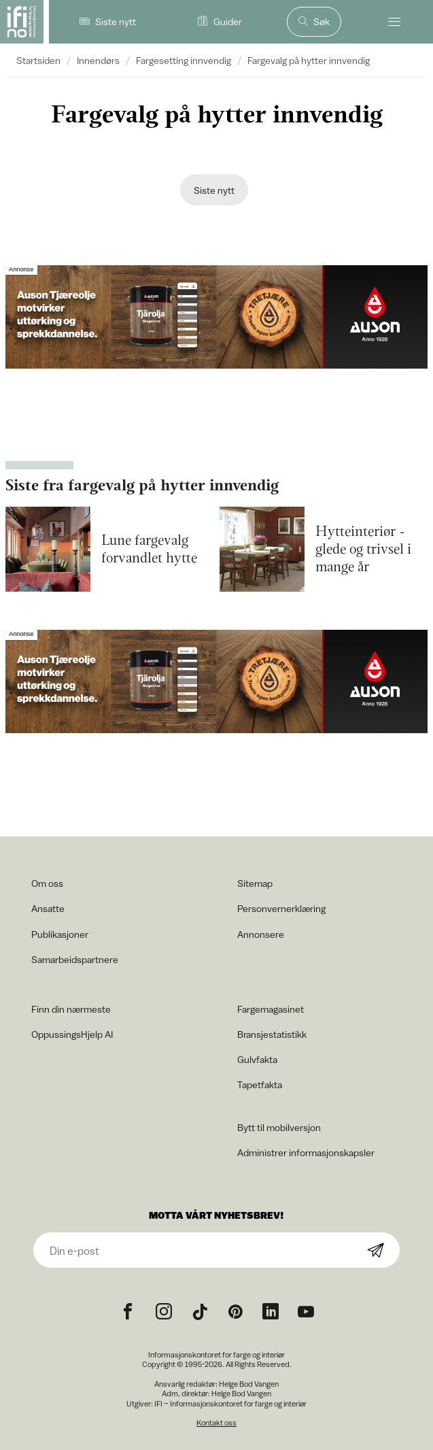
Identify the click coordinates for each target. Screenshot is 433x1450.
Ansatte (48, 908)
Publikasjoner (59, 934)
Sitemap (255, 883)
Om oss (47, 883)
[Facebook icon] (127, 1312)
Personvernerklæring (281, 908)
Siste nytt (214, 190)
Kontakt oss (216, 1422)
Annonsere (260, 934)
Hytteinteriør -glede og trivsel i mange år (363, 549)
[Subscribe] (375, 1251)
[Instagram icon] (164, 1312)
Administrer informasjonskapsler (306, 1152)
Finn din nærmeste (71, 1009)
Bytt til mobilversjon (279, 1127)
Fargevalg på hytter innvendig (308, 60)
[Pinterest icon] (235, 1312)
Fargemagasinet (270, 1009)
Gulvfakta (257, 1059)
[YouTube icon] (306, 1312)
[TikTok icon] (200, 1312)
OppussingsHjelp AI (72, 1034)
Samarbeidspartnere (74, 959)
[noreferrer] (270, 1312)
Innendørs (98, 60)
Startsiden (38, 60)
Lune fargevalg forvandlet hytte (149, 549)
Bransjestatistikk (272, 1034)
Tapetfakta (259, 1084)
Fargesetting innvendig (183, 60)
